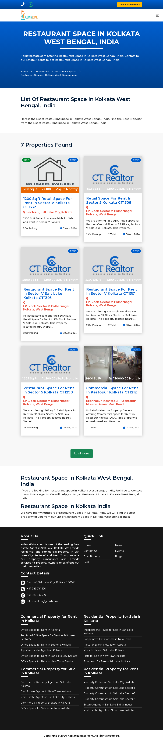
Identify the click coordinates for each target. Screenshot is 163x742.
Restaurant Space (65, 71)
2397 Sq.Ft (93, 279)
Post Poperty (92, 556)
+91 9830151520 (36, 588)
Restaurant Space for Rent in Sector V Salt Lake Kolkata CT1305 (48, 293)
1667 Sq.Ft (29, 378)
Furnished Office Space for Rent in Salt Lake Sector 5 (48, 637)
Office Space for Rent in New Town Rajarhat (48, 661)
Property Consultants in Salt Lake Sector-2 (109, 693)
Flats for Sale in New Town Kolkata (104, 655)
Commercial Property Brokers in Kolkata (45, 702)
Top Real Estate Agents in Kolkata (41, 650)
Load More (81, 453)
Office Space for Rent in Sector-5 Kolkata (46, 644)
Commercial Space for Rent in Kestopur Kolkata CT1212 (112, 390)
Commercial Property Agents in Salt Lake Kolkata (46, 684)
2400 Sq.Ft (93, 378)
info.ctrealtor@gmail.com (42, 601)
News (118, 545)
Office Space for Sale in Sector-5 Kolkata (45, 708)
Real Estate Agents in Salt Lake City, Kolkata (48, 697)
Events (119, 550)
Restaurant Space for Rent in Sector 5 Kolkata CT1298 (48, 390)
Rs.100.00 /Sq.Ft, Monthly (60, 189)
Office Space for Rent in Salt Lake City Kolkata (49, 655)
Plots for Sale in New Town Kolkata (105, 644)
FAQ (86, 562)
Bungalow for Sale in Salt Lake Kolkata (107, 661)
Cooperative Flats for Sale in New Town (107, 639)
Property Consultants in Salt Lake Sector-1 (109, 687)
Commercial (42, 71)
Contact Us (90, 550)
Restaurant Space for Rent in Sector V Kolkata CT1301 (111, 291)
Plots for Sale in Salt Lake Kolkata (104, 650)
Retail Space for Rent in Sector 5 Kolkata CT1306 (108, 200)
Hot (26, 160)
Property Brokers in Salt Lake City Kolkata (109, 682)
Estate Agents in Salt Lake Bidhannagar (108, 704)
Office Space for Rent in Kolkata (40, 629)
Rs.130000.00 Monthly (125, 378)
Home (24, 71)
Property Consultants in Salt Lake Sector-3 (109, 699)
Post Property (130, 4)
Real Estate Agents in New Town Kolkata (46, 691)
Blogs (118, 556)
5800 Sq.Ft (30, 279)
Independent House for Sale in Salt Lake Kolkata (108, 631)
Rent (73, 160)
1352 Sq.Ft (92, 188)
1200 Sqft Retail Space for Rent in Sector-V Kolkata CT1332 (47, 203)
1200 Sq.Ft (29, 189)
